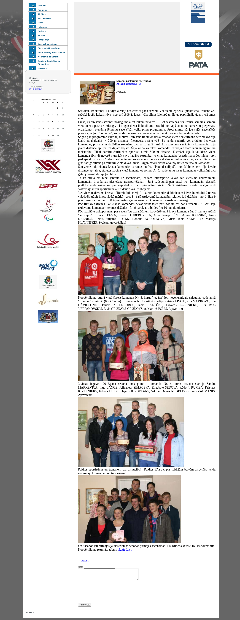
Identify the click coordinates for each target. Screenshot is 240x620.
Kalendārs (42, 27)
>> (63, 100)
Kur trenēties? (44, 18)
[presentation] (105, 598)
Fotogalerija (43, 40)
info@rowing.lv (35, 89)
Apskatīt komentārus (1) (129, 83)
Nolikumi (42, 31)
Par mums (42, 10)
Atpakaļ (85, 560)
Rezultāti (42, 35)
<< (33, 100)
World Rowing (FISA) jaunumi (51, 52)
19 (39, 129)
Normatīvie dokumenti (48, 57)
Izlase (40, 23)
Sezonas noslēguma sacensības (134, 80)
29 (53, 135)
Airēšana (42, 14)
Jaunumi (42, 6)
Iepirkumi (42, 68)
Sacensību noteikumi (48, 44)
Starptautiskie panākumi (49, 48)
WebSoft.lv (29, 615)
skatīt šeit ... (125, 549)
